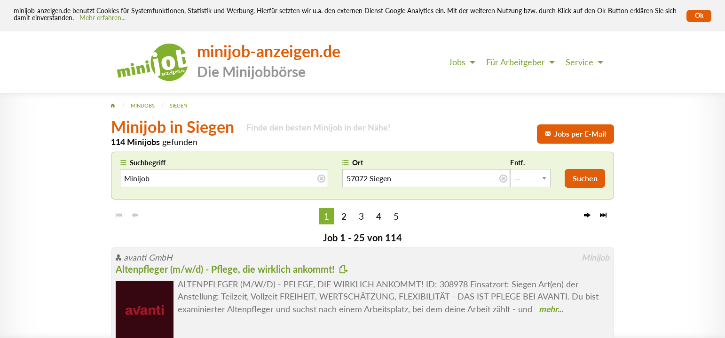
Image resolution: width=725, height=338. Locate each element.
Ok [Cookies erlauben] (699, 15)
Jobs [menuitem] (457, 62)
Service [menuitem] (579, 62)
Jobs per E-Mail (575, 133)
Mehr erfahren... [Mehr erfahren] (102, 18)
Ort (357, 162)
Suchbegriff (147, 162)
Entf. (517, 162)
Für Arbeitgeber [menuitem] (515, 62)
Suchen (585, 178)
